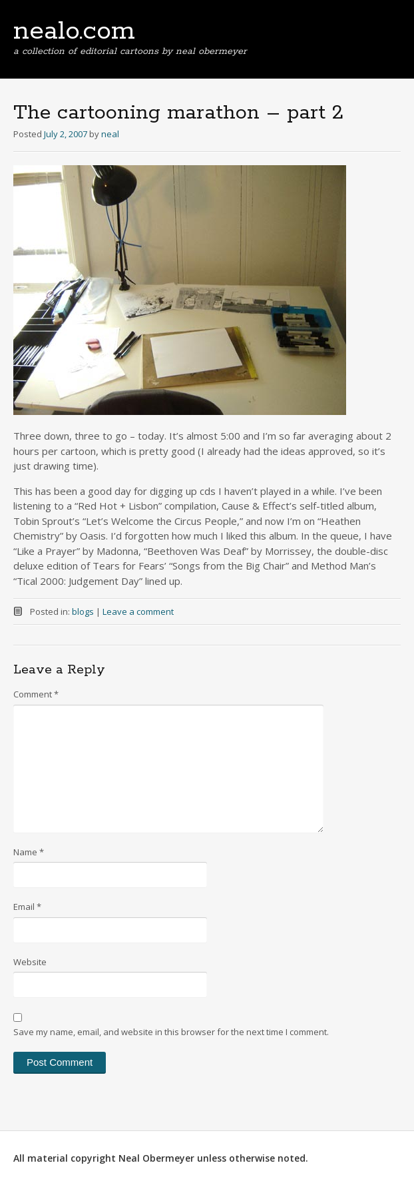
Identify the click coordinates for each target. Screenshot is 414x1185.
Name (28, 852)
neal (110, 134)
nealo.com (74, 31)
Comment (36, 694)
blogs (83, 611)
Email (27, 907)
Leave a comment (138, 611)
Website (30, 962)
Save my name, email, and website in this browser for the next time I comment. (171, 1032)
